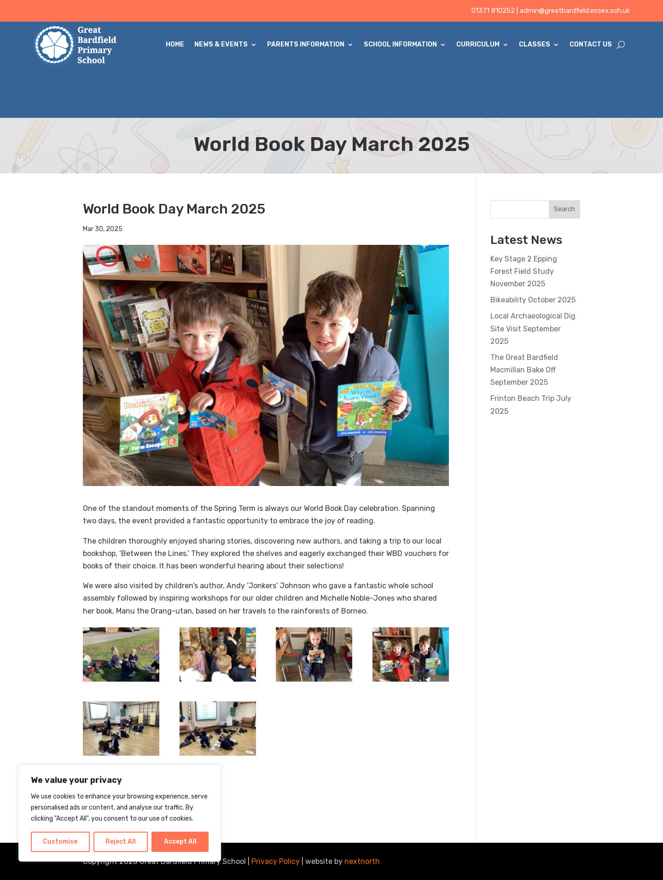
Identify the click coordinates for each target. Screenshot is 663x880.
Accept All (180, 841)
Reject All (120, 841)
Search (564, 209)
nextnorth (362, 861)
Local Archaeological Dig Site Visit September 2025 (533, 328)
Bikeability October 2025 (533, 299)
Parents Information (305, 44)
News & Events (221, 44)
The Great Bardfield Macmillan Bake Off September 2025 (524, 370)
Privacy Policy (275, 861)
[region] (119, 813)
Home (175, 44)
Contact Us (591, 44)
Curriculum (478, 44)
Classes (534, 44)
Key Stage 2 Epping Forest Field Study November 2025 (523, 271)
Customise (60, 841)
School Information (400, 44)
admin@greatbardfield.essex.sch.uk (575, 10)
